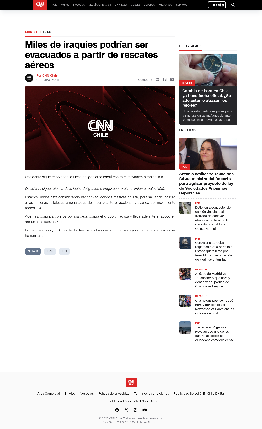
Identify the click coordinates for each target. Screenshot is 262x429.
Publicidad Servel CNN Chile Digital (199, 393)
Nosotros (87, 393)
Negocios (79, 5)
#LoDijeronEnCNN (100, 5)
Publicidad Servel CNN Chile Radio (133, 401)
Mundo (65, 5)
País (54, 5)
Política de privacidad (114, 393)
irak (47, 32)
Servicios (181, 5)
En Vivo (69, 393)
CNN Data (121, 5)
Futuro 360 (165, 5)
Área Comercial (48, 393)
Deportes (149, 5)
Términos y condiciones (151, 393)
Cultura (135, 5)
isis (64, 251)
